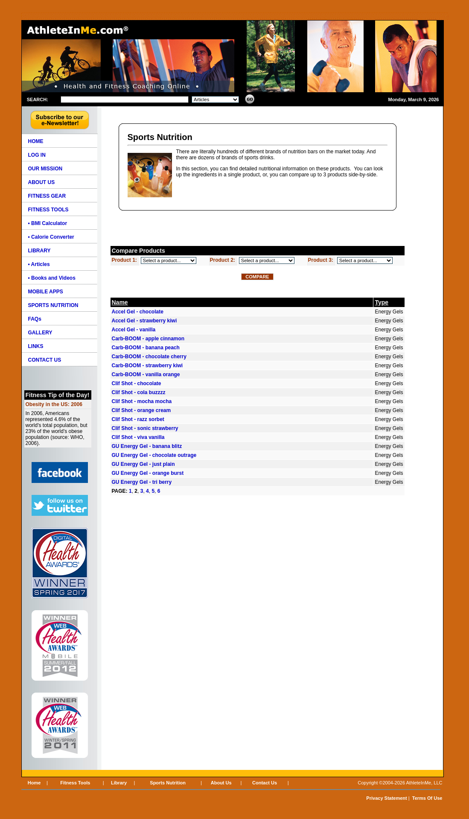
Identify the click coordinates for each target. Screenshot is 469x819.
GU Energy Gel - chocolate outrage (154, 455)
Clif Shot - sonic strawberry (145, 428)
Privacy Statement (386, 798)
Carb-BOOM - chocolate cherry (149, 357)
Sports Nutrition (168, 782)
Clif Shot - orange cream (141, 410)
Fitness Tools (75, 782)
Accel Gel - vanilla (134, 330)
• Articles (39, 264)
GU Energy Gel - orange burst (148, 473)
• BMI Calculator (47, 223)
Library (119, 782)
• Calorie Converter (51, 237)
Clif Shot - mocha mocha (142, 401)
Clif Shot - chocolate (136, 383)
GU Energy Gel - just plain (143, 464)
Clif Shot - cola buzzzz (139, 392)
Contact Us (264, 782)
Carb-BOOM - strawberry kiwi (147, 366)
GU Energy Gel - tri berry (142, 482)
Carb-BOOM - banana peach (146, 348)
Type (381, 302)
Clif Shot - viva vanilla (138, 437)
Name (120, 302)
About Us (221, 782)
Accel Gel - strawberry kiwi (144, 321)
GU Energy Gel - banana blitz (147, 446)
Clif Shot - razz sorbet (138, 419)
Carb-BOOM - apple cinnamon (148, 339)
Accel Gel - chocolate (137, 312)
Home (34, 782)
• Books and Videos (52, 278)
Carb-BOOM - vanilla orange (146, 374)
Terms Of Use (427, 798)
